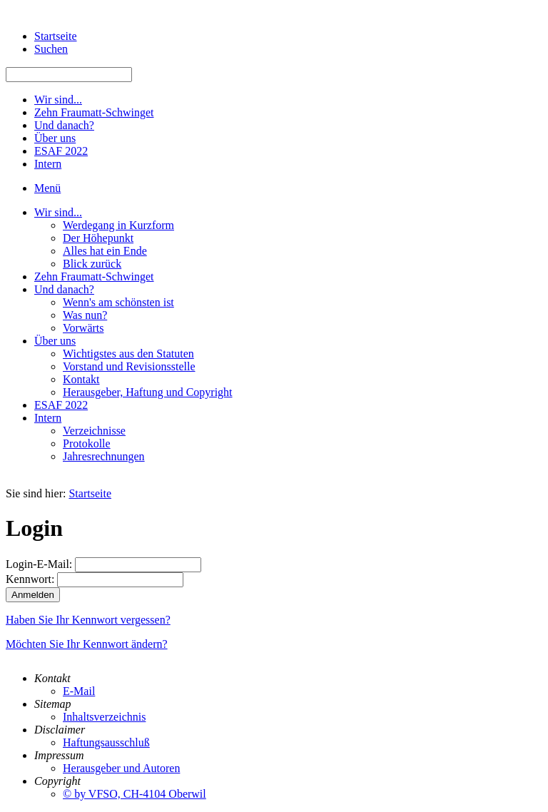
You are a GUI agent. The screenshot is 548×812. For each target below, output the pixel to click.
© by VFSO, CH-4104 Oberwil (134, 794)
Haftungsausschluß (106, 742)
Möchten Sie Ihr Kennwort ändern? (87, 644)
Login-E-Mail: (39, 564)
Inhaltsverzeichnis (104, 717)
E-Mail (79, 691)
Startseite (89, 493)
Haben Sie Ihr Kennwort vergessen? (88, 620)
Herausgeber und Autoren (121, 768)
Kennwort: (30, 579)
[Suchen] (69, 74)
